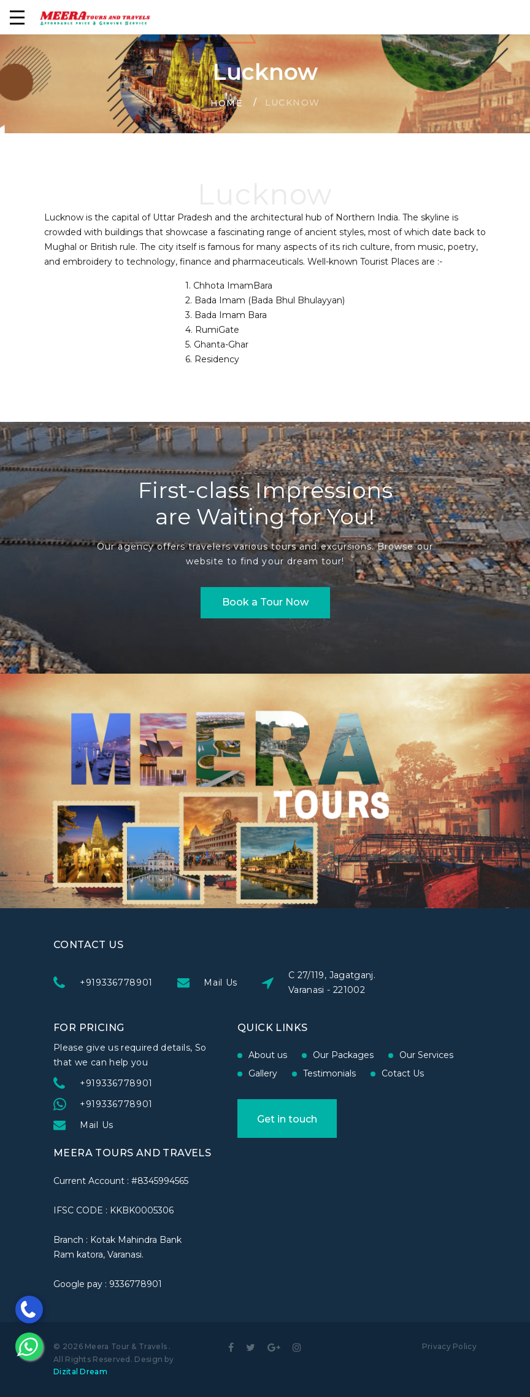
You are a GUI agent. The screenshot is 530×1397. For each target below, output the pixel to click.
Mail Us (220, 982)
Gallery (262, 1073)
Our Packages (343, 1054)
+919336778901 (116, 982)
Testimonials (329, 1073)
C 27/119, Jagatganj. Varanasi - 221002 (331, 982)
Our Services (426, 1054)
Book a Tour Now (265, 602)
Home (227, 103)
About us (267, 1054)
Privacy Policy (449, 1346)
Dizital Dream (80, 1371)
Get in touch (287, 1119)
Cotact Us (403, 1073)
